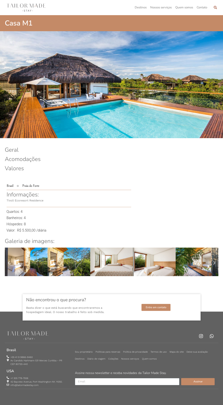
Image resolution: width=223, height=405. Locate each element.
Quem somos (184, 7)
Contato (202, 7)
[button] (215, 8)
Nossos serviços (161, 7)
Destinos (141, 7)
